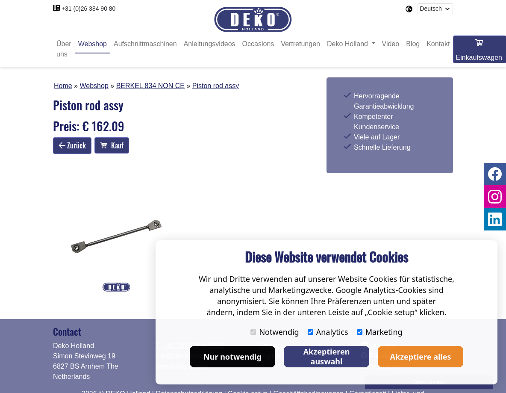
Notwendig (274, 332)
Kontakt (438, 43)
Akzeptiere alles (420, 357)
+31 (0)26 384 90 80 (89, 8)
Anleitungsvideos (209, 43)
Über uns (63, 49)
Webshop (92, 43)
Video (391, 43)
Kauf (112, 145)
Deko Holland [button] (348, 43)
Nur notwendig (232, 357)
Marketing (380, 332)
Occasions (258, 43)
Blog (413, 43)
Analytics (328, 332)
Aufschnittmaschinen (145, 43)
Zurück (72, 145)
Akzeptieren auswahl (326, 356)
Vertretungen (300, 43)
